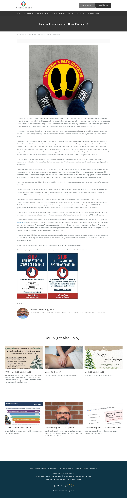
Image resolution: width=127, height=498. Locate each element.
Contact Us (93, 468)
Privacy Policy (52, 468)
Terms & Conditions (66, 468)
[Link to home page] (21, 5)
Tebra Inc (43, 468)
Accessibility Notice (81, 468)
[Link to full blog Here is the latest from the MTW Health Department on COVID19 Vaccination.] (24, 416)
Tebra (72, 491)
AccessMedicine (21, 34)
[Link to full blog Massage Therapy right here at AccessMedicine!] (64, 360)
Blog (30, 34)
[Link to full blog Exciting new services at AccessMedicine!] (104, 360)
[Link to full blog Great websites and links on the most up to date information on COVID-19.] (104, 416)
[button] (103, 5)
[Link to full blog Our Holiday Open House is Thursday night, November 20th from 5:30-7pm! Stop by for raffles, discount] (24, 360)
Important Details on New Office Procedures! (47, 34)
